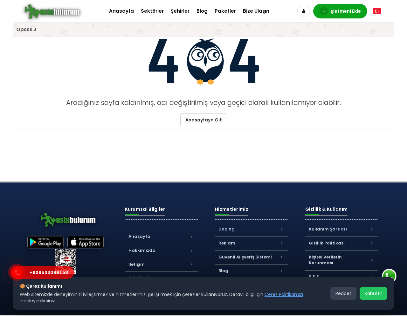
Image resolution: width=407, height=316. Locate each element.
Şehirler (180, 11)
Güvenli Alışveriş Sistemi (251, 257)
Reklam (251, 243)
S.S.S (342, 277)
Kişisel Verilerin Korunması (342, 260)
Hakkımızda (161, 250)
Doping (251, 229)
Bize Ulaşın (256, 11)
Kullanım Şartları (342, 229)
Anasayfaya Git (203, 120)
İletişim (161, 264)
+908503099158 (49, 272)
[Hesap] (303, 11)
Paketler (225, 11)
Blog (202, 11)
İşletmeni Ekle (340, 11)
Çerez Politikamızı (284, 294)
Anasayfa (121, 11)
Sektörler (152, 11)
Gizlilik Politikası (342, 243)
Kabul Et (373, 293)
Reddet (343, 293)
